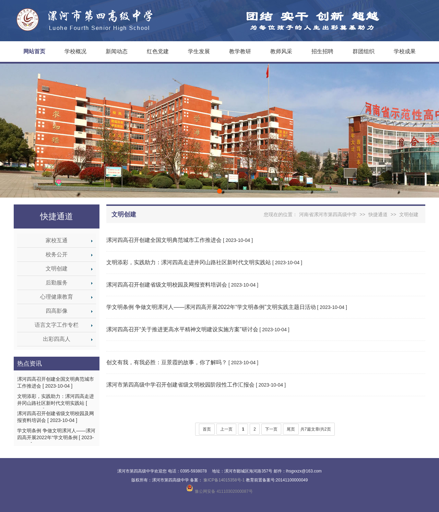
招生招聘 (322, 51)
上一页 (226, 429)
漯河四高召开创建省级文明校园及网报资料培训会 (166, 285)
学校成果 (405, 51)
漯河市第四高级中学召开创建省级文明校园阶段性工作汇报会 (180, 385)
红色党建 (158, 51)
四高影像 (57, 311)
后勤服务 (57, 283)
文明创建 (57, 268)
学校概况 (75, 51)
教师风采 (281, 51)
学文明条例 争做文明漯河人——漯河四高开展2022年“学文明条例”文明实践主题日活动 (211, 307)
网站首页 (34, 51)
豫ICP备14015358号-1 (224, 480)
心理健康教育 (56, 297)
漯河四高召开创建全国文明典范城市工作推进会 (164, 240)
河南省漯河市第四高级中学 (328, 214)
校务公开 (57, 254)
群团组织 (364, 51)
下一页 (271, 429)
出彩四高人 (56, 339)
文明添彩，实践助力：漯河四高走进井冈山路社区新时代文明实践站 (188, 262)
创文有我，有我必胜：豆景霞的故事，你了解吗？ (166, 362)
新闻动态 (117, 51)
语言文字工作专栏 (57, 325)
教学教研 (240, 51)
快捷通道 (56, 216)
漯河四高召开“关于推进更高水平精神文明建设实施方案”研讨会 (182, 329)
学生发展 (199, 51)
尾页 (291, 429)
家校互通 (57, 240)
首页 (207, 429)
